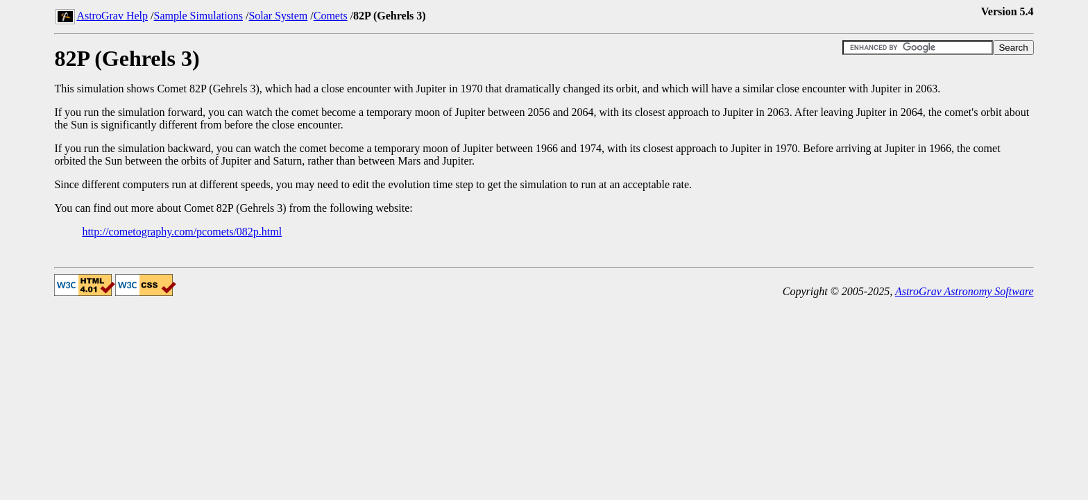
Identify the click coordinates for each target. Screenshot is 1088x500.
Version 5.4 (1007, 11)
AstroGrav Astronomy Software (964, 291)
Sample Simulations (197, 16)
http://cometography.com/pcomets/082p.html (182, 232)
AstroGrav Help (112, 16)
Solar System (277, 16)
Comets (331, 16)
